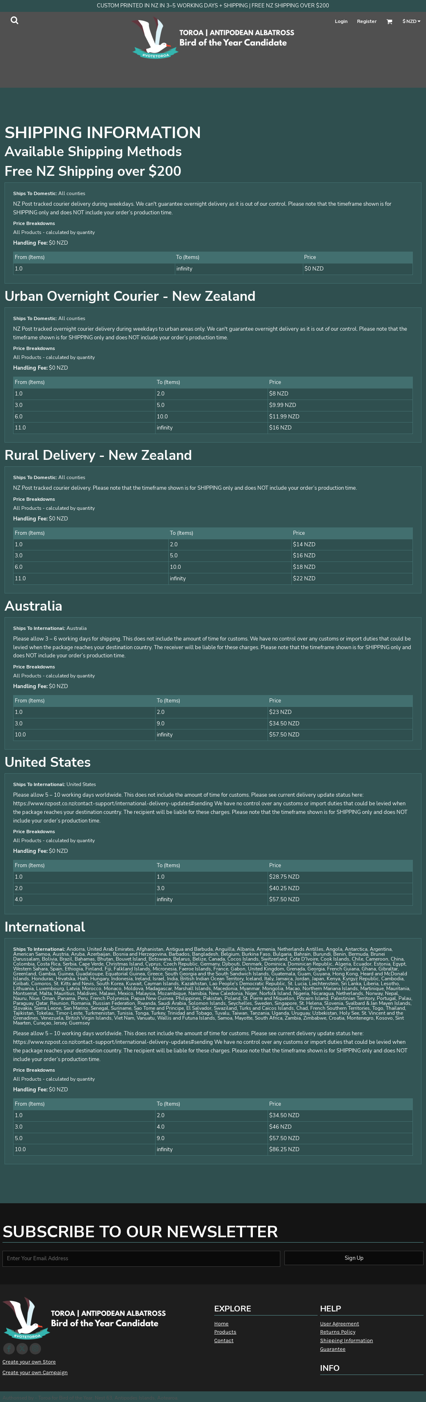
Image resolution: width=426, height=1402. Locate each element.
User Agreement (339, 1323)
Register (367, 21)
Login (341, 21)
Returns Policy (337, 1332)
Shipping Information (346, 1340)
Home (221, 1323)
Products (225, 1332)
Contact (224, 1340)
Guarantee (333, 1349)
